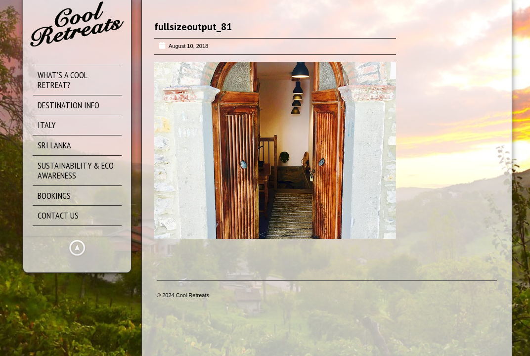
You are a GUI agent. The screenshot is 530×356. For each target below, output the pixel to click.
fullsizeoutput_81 (193, 26)
